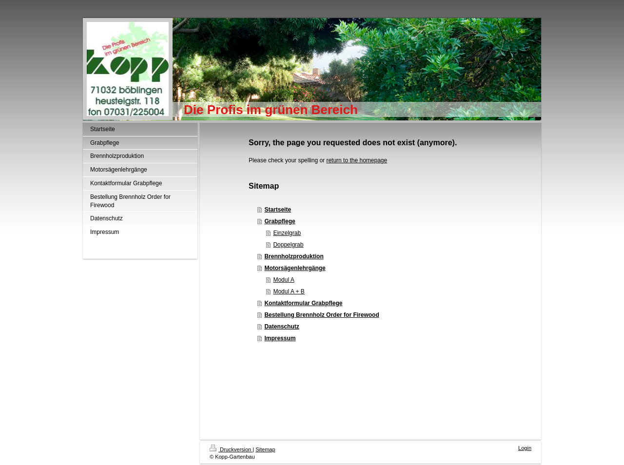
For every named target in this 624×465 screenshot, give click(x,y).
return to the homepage (356, 160)
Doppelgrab (288, 244)
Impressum (279, 338)
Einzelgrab (287, 233)
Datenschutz (281, 326)
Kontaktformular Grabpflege (303, 303)
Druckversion (231, 449)
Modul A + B (288, 291)
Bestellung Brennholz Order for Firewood (321, 314)
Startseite (277, 209)
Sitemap (265, 449)
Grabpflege (279, 221)
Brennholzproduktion (293, 256)
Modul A (283, 279)
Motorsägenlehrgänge (294, 268)
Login (524, 448)
